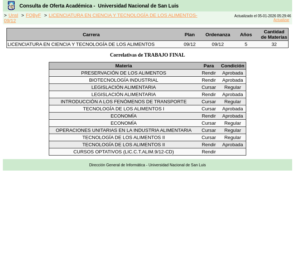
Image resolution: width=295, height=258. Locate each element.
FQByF (33, 15)
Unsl (13, 15)
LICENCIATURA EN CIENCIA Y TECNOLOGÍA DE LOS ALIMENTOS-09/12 (100, 18)
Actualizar (281, 20)
